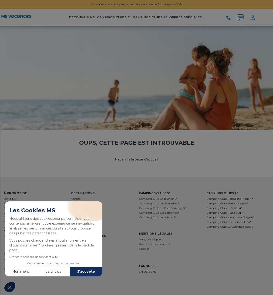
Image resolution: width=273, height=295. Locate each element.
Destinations (82, 193)
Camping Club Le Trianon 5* (158, 198)
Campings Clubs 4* (150, 17)
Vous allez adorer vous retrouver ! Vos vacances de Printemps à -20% (136, 4)
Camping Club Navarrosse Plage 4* (230, 217)
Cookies (144, 248)
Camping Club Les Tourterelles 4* (228, 222)
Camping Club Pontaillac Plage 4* (229, 198)
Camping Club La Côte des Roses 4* (230, 226)
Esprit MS (9, 198)
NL (154, 271)
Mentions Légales (150, 239)
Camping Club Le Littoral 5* (158, 217)
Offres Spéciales (185, 17)
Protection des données (154, 244)
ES (150, 271)
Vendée (76, 198)
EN (141, 271)
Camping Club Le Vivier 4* (224, 208)
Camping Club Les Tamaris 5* (159, 212)
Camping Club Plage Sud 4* (225, 212)
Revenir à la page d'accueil (136, 159)
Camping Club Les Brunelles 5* (159, 203)
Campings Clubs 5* (114, 17)
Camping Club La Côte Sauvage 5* (162, 208)
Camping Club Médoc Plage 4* (227, 203)
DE (146, 271)
